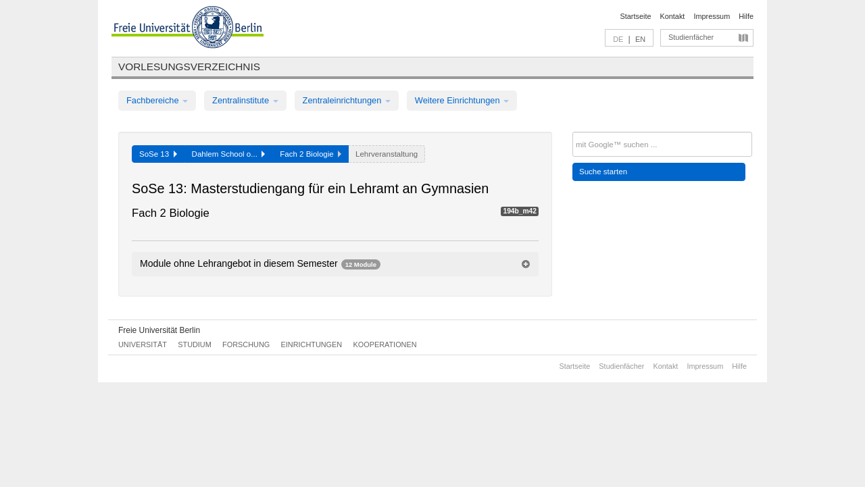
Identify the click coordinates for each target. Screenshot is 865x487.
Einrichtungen (312, 344)
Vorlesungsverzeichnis (189, 66)
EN (640, 39)
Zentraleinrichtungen (347, 100)
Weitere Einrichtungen (462, 100)
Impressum (711, 16)
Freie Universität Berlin (159, 330)
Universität (142, 344)
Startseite (635, 16)
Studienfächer (691, 37)
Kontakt (672, 16)
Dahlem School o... (229, 154)
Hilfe (746, 16)
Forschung (246, 344)
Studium (195, 344)
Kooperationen (385, 344)
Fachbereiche (157, 100)
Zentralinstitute (245, 100)
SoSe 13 (158, 154)
